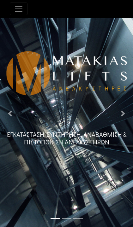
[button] (10, 113)
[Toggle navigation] (18, 9)
